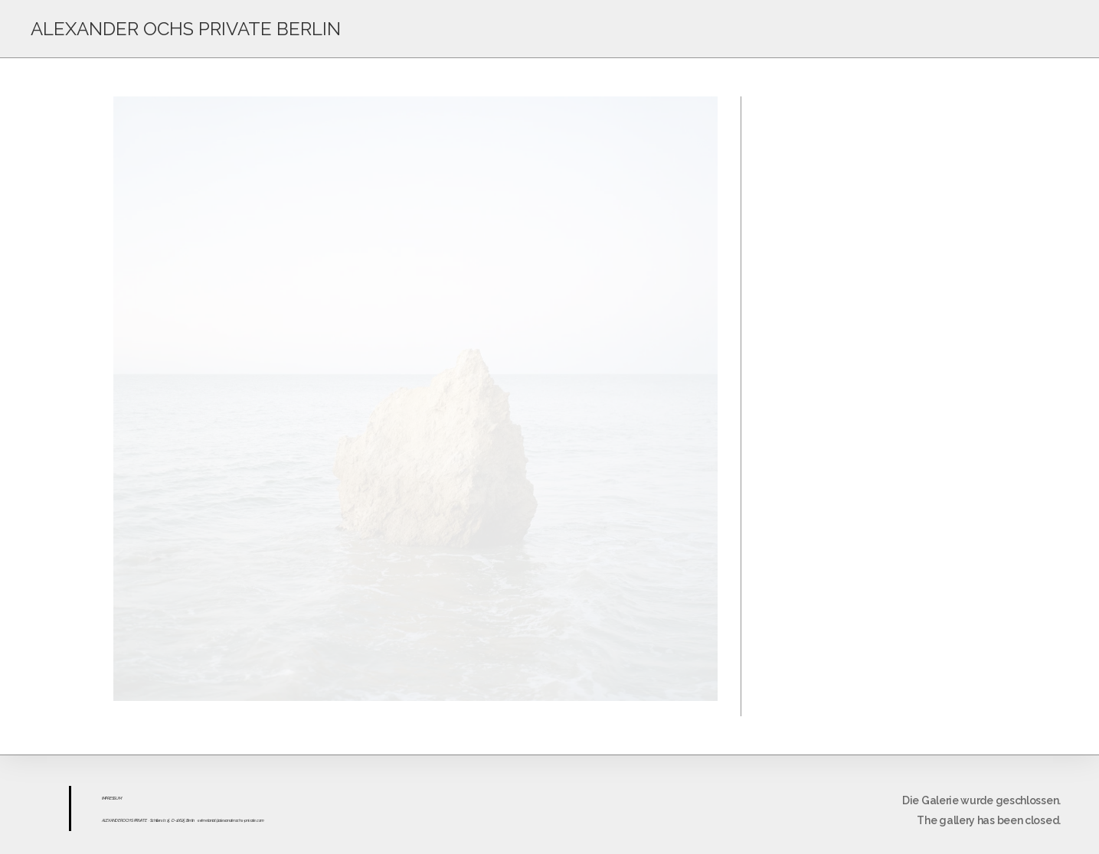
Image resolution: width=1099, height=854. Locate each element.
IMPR (106, 798)
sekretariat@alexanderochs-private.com (231, 820)
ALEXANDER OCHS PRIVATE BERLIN (186, 29)
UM (118, 798)
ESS (113, 798)
